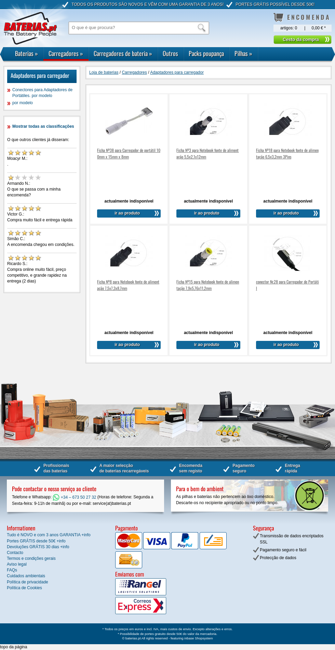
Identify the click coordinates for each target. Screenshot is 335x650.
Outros (170, 53)
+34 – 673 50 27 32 (74, 497)
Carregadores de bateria (123, 53)
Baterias (26, 53)
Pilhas (243, 53)
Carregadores (66, 53)
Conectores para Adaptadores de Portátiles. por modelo (42, 92)
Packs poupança (206, 53)
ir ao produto (127, 213)
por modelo (22, 102)
